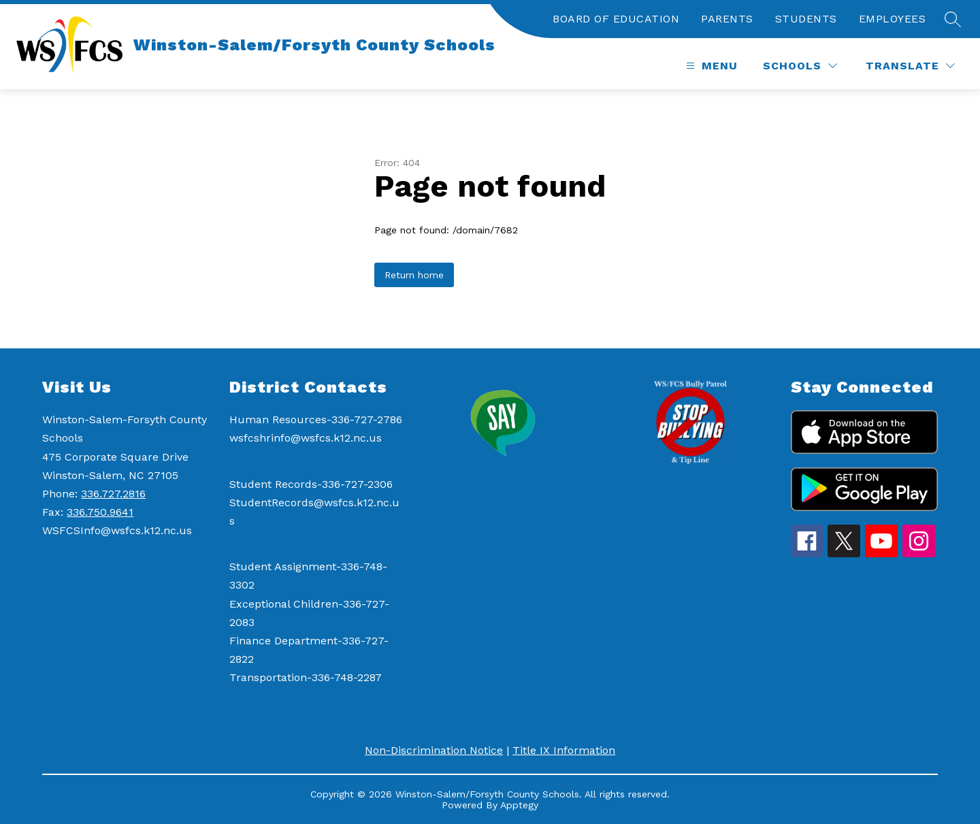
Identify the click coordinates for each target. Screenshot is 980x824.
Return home (414, 274)
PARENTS (727, 18)
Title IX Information (563, 750)
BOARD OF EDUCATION (616, 18)
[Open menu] (710, 65)
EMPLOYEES (892, 18)
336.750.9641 (100, 512)
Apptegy (519, 805)
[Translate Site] (910, 65)
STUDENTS (806, 18)
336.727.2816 (113, 493)
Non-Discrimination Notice (434, 750)
